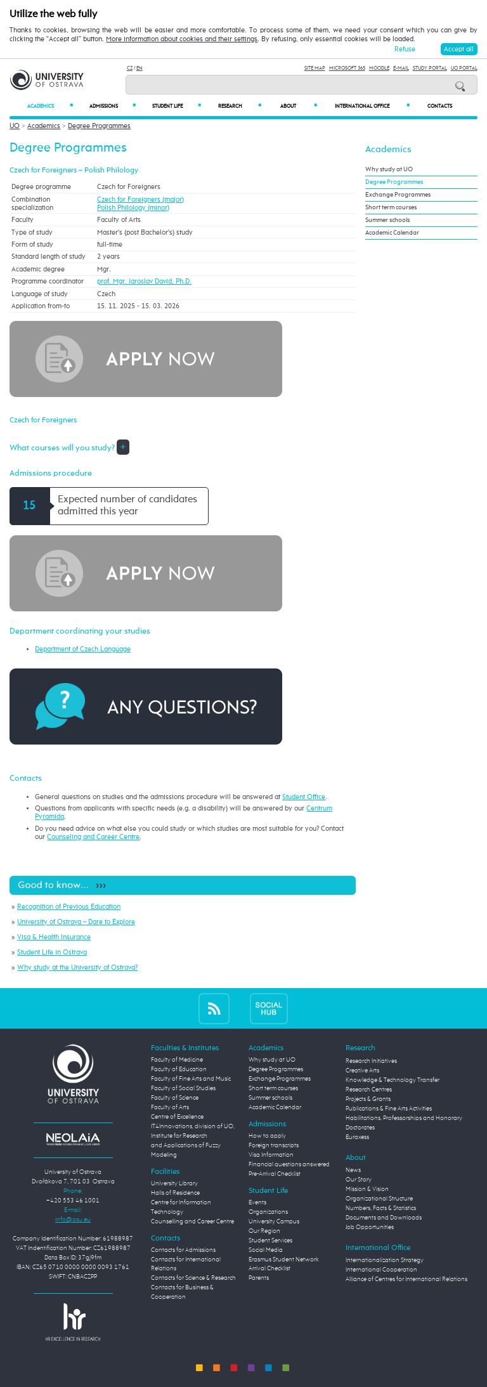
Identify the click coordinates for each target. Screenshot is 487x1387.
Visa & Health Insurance (54, 937)
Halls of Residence (175, 1193)
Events (257, 1202)
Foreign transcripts (274, 1145)
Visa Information (271, 1155)
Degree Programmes (99, 125)
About (298, 106)
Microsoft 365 (347, 68)
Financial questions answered (289, 1164)
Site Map (314, 68)
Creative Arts (362, 1070)
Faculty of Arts (170, 1107)
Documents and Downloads (384, 1217)
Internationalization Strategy (385, 1260)
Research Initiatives (371, 1061)
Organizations (268, 1212)
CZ (130, 68)
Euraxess (357, 1137)
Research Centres (369, 1089)
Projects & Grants (368, 1099)
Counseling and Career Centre (93, 836)
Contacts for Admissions (183, 1250)
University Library (174, 1183)
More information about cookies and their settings (181, 39)
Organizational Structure (379, 1198)
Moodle (379, 68)
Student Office (303, 796)
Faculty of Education (179, 1069)
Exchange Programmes (398, 195)
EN (139, 68)
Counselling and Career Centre (192, 1221)
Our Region (264, 1231)
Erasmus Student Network (284, 1259)
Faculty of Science (174, 1098)
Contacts (439, 106)
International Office (372, 106)
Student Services (270, 1240)
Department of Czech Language (83, 649)
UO (15, 125)
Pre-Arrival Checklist (275, 1174)
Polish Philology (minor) (133, 207)
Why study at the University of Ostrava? (77, 967)
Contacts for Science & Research (193, 1278)
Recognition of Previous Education (68, 906)
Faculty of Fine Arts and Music (191, 1079)
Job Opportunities (370, 1227)
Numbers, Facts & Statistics (381, 1208)
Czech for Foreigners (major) (140, 199)
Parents (259, 1278)
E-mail (401, 68)
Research (239, 106)
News (353, 1170)
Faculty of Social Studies (183, 1088)
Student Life (176, 106)
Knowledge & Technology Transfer (392, 1080)
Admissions (112, 106)
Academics (50, 106)
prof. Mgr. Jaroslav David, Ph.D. (144, 281)
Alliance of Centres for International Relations (406, 1279)
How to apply (267, 1136)
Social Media (266, 1250)
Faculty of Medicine (177, 1060)
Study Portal (430, 68)
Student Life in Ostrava (52, 952)
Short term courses (391, 207)
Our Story (359, 1179)
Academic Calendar (392, 233)
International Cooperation (381, 1270)
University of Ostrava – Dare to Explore (76, 921)
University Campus (274, 1221)
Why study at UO (389, 169)
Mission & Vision (367, 1189)
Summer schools (387, 220)
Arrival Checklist (269, 1268)
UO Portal (464, 68)
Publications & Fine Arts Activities (389, 1108)
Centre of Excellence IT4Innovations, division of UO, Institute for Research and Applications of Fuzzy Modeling (193, 1136)
